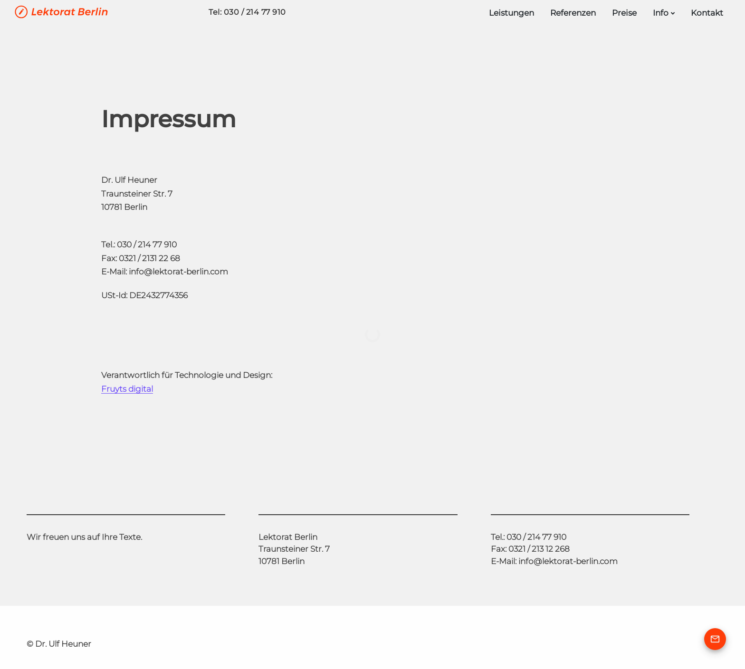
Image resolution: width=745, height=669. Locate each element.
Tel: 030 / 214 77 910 (247, 12)
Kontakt (707, 13)
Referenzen (573, 13)
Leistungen (511, 13)
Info (661, 13)
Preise (624, 13)
